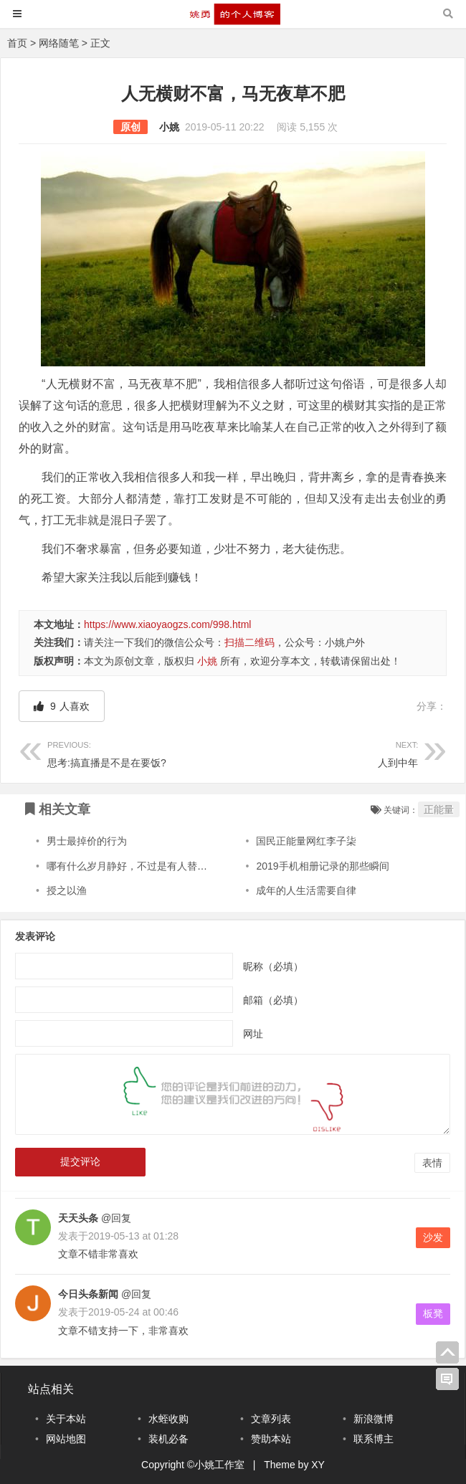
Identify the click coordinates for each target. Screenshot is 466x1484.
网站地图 (66, 1439)
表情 (432, 1163)
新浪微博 (373, 1418)
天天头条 (78, 1218)
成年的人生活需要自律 (306, 890)
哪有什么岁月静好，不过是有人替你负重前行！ (152, 866)
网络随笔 (59, 43)
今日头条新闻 (88, 1294)
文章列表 (271, 1418)
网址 (253, 1034)
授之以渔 (67, 890)
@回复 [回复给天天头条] (114, 1218)
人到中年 (326, 752)
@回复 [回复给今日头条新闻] (134, 1294)
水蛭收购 (168, 1418)
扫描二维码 (249, 642)
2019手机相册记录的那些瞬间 (322, 866)
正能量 (439, 809)
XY (318, 1464)
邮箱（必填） (273, 1000)
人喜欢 (62, 706)
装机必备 (168, 1439)
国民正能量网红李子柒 (306, 841)
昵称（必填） (273, 966)
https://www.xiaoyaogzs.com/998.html (167, 624)
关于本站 (66, 1418)
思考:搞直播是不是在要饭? (140, 752)
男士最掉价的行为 (87, 841)
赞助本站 (271, 1439)
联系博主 (373, 1439)
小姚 (169, 127)
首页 (17, 43)
